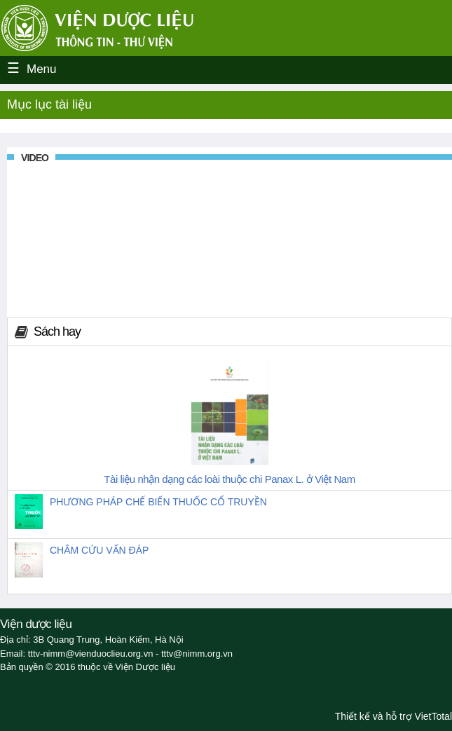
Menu (42, 69)
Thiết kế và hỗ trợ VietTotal (393, 716)
